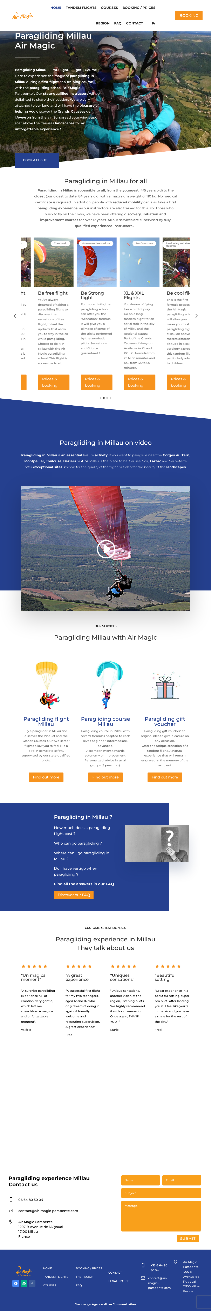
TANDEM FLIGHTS (81, 8)
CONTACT (134, 23)
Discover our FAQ (74, 895)
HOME (55, 8)
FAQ (118, 23)
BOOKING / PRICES (138, 8)
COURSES (109, 8)
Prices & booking (37, 382)
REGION (103, 23)
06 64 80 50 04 (30, 1200)
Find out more (46, 777)
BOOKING (188, 15)
